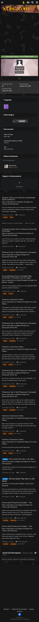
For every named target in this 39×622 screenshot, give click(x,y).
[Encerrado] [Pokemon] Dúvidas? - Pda (17, 503)
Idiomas (7, 609)
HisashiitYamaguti (21, 280)
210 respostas (21, 267)
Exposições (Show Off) (9, 257)
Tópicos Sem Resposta (9, 507)
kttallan (4, 223)
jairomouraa (12, 165)
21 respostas (20, 215)
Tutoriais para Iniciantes (9, 235)
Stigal (18, 254)
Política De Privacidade (19, 609)
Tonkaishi (19, 302)
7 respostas (21, 291)
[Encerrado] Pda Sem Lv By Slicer (21, 459)
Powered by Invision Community (19, 619)
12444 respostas (20, 518)
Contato (31, 609)
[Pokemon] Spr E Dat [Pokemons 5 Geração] (19, 252)
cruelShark (19, 202)
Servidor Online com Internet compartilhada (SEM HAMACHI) (18, 198)
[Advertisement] (19, 33)
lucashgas (19, 505)
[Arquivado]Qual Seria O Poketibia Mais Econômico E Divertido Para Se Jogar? (17, 277)
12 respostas (21, 315)
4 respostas (21, 472)
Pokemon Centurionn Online (12, 299)
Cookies (19, 611)
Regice (28, 202)
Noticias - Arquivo (8, 282)
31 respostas (20, 246)
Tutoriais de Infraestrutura (10, 204)
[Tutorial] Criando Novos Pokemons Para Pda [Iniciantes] (19, 230)
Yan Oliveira (20, 233)
